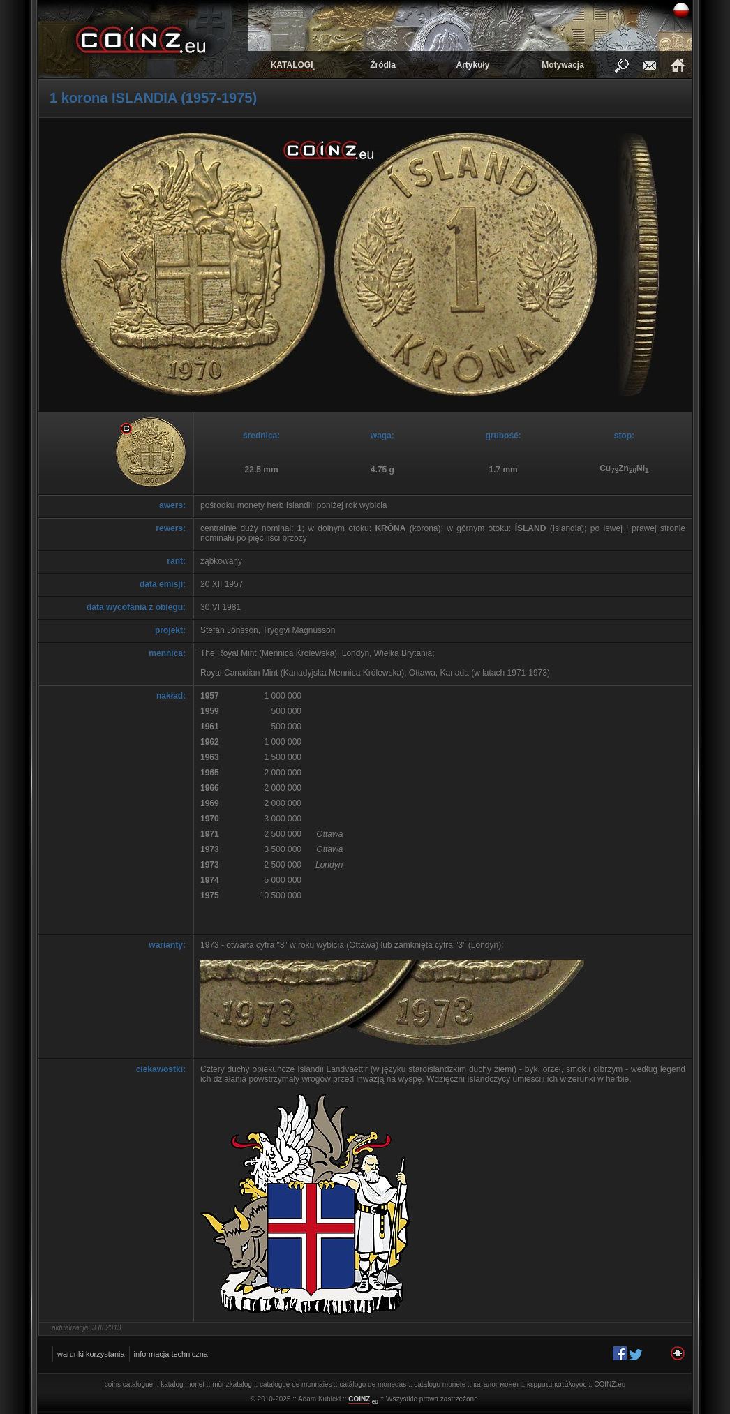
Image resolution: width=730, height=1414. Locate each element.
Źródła (383, 65)
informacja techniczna (171, 1354)
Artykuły (472, 65)
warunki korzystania (91, 1354)
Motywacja (563, 65)
